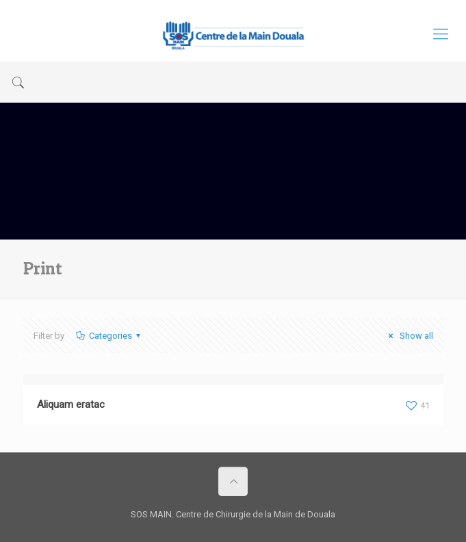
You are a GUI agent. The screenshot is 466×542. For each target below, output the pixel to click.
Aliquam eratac (71, 404)
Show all (408, 336)
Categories (109, 336)
